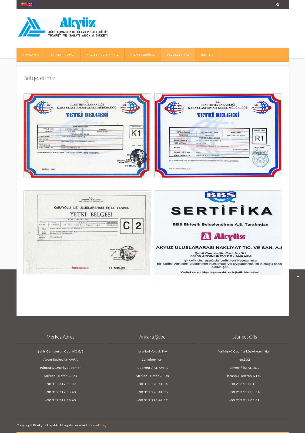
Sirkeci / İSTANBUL (244, 368)
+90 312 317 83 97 (60, 384)
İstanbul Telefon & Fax (244, 376)
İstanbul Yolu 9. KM (152, 351)
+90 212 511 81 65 (244, 384)
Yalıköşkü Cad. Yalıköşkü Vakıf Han (244, 351)
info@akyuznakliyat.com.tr (60, 368)
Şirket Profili (63, 54)
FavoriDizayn (98, 425)
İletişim (207, 54)
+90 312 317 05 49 (60, 392)
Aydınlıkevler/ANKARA (60, 360)
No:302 (244, 360)
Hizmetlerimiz (143, 54)
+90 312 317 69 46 (60, 400)
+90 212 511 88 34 (244, 392)
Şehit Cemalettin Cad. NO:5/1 (60, 351)
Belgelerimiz (178, 54)
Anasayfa (30, 54)
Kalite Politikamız (103, 54)
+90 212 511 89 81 (244, 400)
